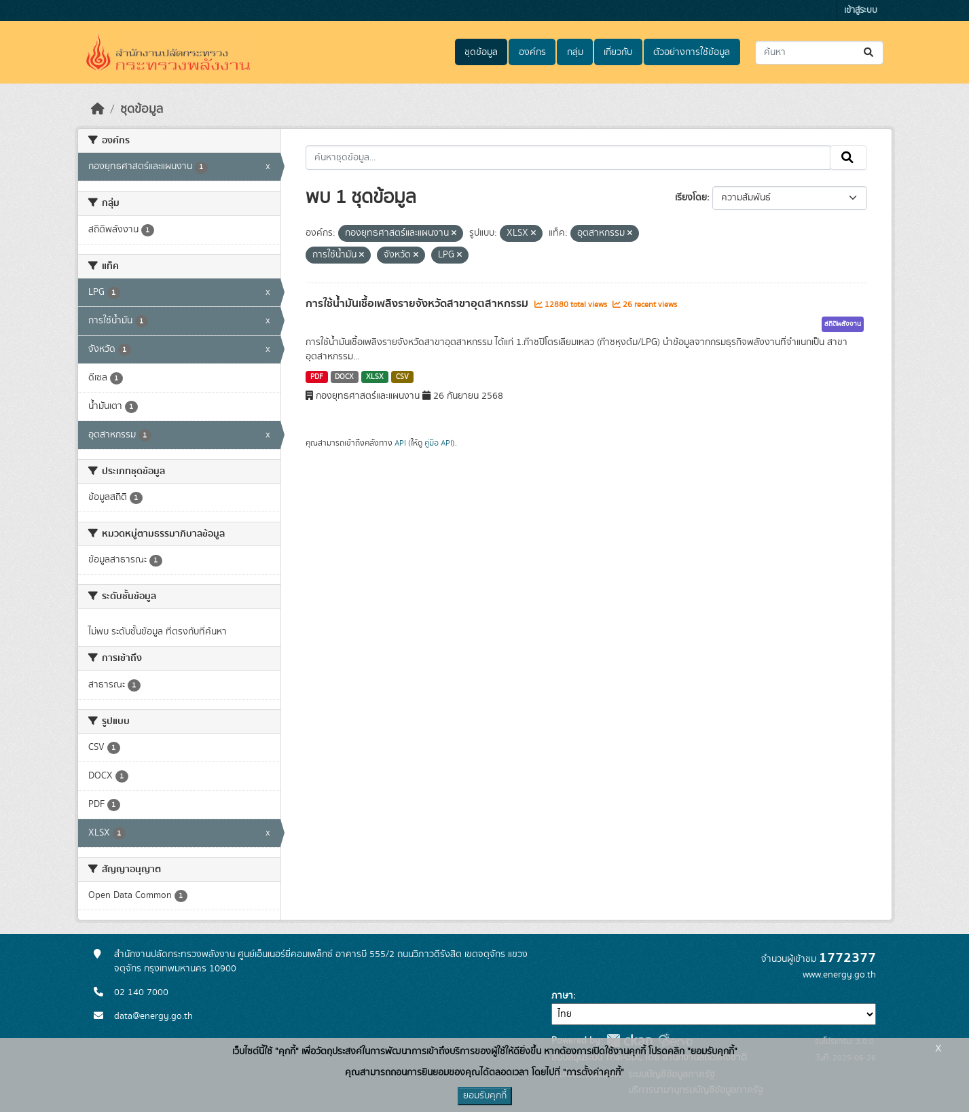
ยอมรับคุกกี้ (485, 1095)
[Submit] (869, 53)
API (400, 443)
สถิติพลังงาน (842, 324)
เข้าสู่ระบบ (860, 10)
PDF (316, 377)
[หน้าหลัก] (98, 109)
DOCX (344, 377)
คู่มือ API (438, 443)
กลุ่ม (575, 52)
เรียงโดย (691, 197)
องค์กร (532, 52)
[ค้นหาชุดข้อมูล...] (819, 53)
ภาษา (562, 996)
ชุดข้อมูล (481, 52)
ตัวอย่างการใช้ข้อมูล (691, 52)
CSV (402, 377)
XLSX (375, 377)
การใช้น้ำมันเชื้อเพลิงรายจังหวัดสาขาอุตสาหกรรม (418, 303)
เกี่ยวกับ (618, 52)
